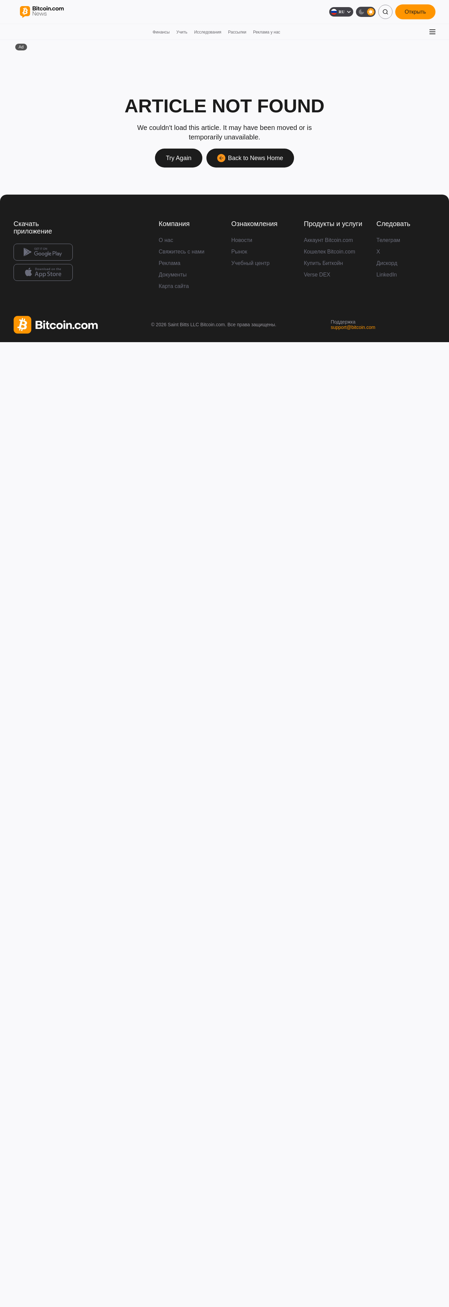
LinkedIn (387, 275)
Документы (172, 275)
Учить (181, 32)
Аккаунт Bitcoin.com (328, 240)
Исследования (207, 32)
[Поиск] (385, 12)
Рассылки (237, 32)
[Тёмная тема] (366, 12)
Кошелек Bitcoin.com (329, 251)
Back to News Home (250, 158)
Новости (241, 240)
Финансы (161, 32)
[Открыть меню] (432, 31)
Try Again (178, 158)
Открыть (415, 12)
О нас (166, 240)
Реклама (169, 263)
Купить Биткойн (323, 263)
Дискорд (387, 263)
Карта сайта (174, 286)
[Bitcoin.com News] (42, 12)
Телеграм (388, 240)
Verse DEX (317, 275)
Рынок (239, 251)
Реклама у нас (266, 32)
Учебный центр (250, 263)
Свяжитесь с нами (181, 251)
